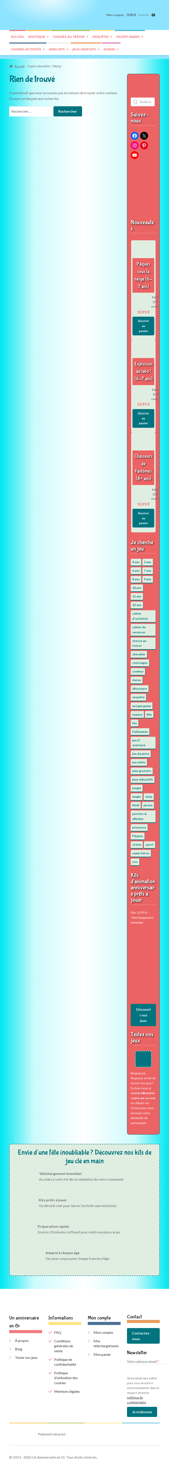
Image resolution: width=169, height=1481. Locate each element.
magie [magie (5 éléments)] (136, 795)
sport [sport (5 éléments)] (149, 843)
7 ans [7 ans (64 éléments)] (147, 569)
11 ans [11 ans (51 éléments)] (136, 595)
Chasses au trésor (69, 39)
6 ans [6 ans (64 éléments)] (136, 569)
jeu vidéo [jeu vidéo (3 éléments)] (138, 761)
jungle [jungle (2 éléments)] (136, 786)
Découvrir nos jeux (143, 1013)
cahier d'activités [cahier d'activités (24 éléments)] (140, 614)
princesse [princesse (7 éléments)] (139, 826)
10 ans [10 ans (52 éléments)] (136, 586)
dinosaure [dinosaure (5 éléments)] (139, 687)
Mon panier (102, 1353)
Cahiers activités (26, 51)
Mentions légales (67, 1390)
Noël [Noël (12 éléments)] (135, 804)
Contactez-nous (141, 1334)
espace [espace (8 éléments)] (137, 713)
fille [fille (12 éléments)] (149, 713)
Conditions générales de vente (63, 1344)
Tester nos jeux (26, 1356)
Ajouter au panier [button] (143, 324)
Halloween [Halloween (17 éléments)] (140, 730)
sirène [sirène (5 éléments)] (136, 843)
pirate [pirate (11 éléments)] (147, 804)
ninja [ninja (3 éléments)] (148, 795)
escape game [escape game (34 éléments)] (141, 704)
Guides (109, 51)
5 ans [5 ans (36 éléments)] (147, 560)
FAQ (57, 1331)
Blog (18, 1347)
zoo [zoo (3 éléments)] (135, 860)
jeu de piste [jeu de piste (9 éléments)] (140, 752)
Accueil (17, 39)
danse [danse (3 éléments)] (136, 678)
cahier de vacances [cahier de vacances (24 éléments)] (139, 628)
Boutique (36, 39)
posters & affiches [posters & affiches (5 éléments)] (139, 814)
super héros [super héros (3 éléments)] (140, 852)
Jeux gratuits (84, 51)
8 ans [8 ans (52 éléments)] (136, 578)
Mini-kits (57, 51)
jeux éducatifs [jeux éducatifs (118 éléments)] (142, 778)
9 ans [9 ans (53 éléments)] (147, 578)
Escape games (128, 39)
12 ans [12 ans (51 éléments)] (136, 603)
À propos (22, 1339)
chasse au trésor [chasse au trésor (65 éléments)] (139, 642)
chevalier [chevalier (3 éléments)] (138, 653)
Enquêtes (100, 39)
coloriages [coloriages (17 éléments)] (140, 661)
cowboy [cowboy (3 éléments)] (137, 670)
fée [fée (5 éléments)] (134, 721)
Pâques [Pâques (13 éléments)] (137, 834)
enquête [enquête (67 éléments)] (138, 696)
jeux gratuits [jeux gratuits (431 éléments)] (141, 769)
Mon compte (115, 17)
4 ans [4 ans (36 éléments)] (136, 560)
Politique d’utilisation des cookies (66, 1376)
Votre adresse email (143, 1360)
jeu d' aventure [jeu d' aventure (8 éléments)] (138, 741)
